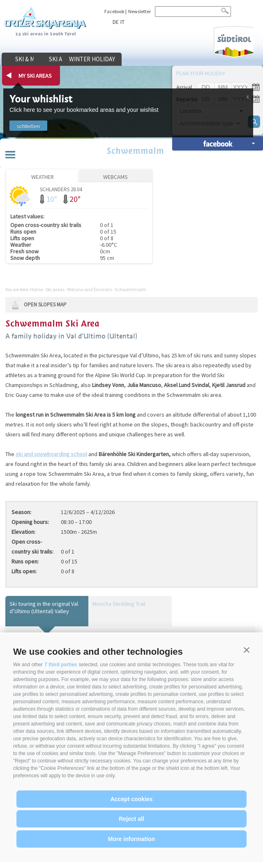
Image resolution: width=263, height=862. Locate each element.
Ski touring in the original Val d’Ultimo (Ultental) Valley (43, 607)
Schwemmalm (131, 152)
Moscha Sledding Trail (118, 603)
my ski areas (35, 75)
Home (36, 289)
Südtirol (232, 41)
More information (131, 839)
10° (51, 199)
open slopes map (45, 304)
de (116, 21)
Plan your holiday (200, 73)
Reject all (131, 819)
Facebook (114, 11)
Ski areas (96, 59)
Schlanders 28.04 (61, 189)
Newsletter (139, 11)
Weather (42, 177)
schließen (28, 126)
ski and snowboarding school (51, 454)
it (122, 21)
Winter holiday (160, 59)
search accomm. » (217, 143)
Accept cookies (132, 799)
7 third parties (60, 664)
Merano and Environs (89, 289)
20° (75, 199)
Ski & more (33, 59)
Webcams (115, 177)
